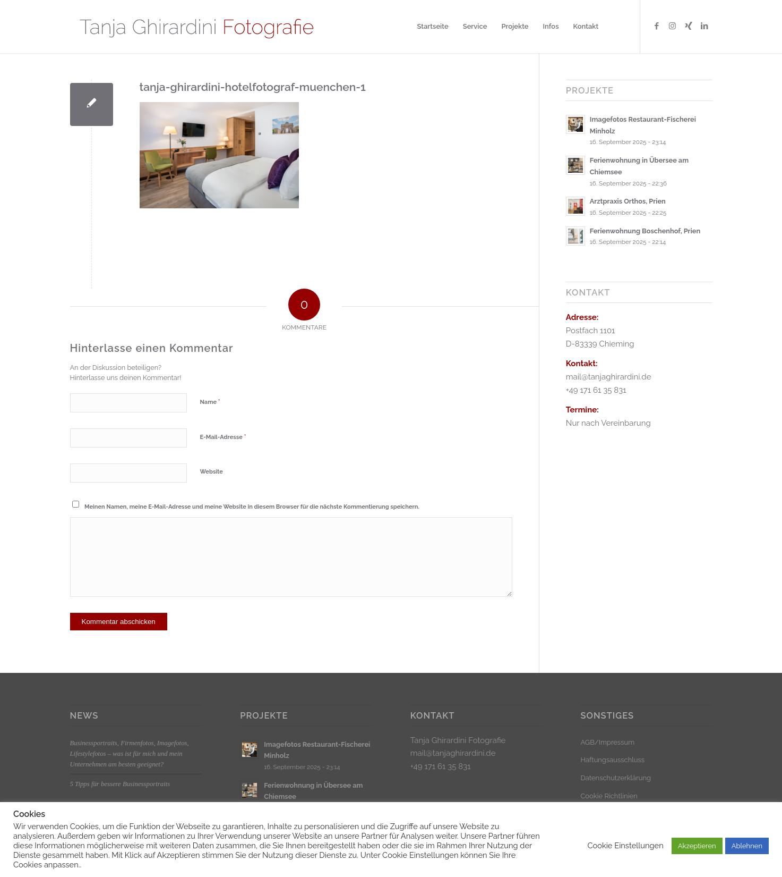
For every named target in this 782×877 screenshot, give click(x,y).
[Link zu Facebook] (657, 26)
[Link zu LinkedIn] (704, 26)
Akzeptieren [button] (697, 846)
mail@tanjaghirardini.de (453, 753)
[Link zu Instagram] (673, 26)
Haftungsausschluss (612, 760)
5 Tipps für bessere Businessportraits (120, 784)
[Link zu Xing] (689, 26)
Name (210, 402)
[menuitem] (432, 26)
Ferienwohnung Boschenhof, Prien (645, 231)
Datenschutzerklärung (615, 778)
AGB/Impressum (607, 742)
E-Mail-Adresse (223, 437)
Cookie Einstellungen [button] (625, 845)
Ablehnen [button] (747, 846)
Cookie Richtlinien (608, 796)
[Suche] (615, 26)
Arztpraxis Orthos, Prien (628, 201)
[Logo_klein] (196, 26)
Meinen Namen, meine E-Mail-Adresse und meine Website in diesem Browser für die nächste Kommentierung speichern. (251, 506)
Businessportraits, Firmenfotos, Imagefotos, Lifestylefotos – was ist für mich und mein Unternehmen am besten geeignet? (129, 753)
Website (211, 471)
